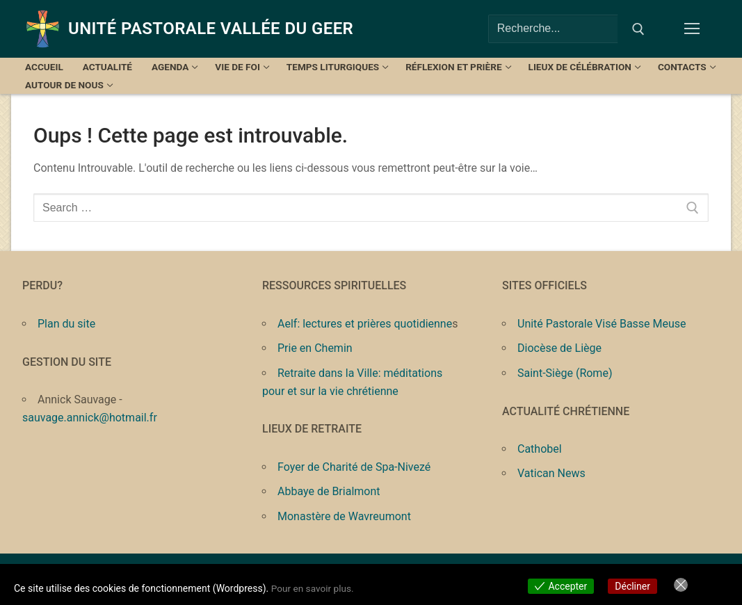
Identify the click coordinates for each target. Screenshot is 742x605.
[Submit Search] (638, 29)
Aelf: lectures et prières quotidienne (364, 323)
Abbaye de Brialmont (328, 491)
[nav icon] (695, 29)
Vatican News (551, 473)
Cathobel (539, 448)
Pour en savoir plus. (313, 588)
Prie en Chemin (315, 348)
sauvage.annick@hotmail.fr (89, 417)
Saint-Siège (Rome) (564, 373)
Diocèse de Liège (559, 348)
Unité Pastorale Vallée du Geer (210, 28)
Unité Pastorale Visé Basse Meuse (601, 323)
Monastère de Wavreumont (344, 516)
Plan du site (66, 323)
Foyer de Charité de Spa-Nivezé (353, 467)
